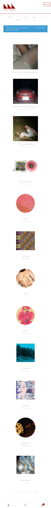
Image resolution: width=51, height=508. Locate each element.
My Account (8, 505)
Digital (17, 20)
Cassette (34, 17)
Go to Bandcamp (39, 28)
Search (25, 505)
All (18, 17)
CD (43, 17)
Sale (34, 20)
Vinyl (25, 17)
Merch (26, 20)
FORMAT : (10, 17)
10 (35, 38)
